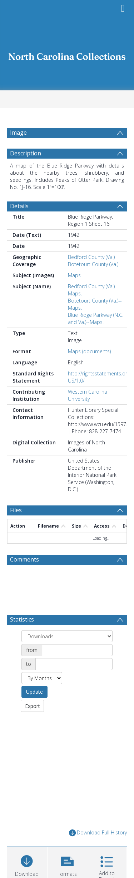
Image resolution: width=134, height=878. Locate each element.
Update (34, 708)
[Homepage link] (67, 54)
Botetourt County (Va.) (93, 281)
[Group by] (67, 653)
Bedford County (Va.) (91, 274)
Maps (74, 292)
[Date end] (74, 681)
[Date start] (77, 667)
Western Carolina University (87, 412)
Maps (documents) (89, 368)
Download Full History (98, 850)
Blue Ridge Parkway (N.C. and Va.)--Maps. (95, 336)
